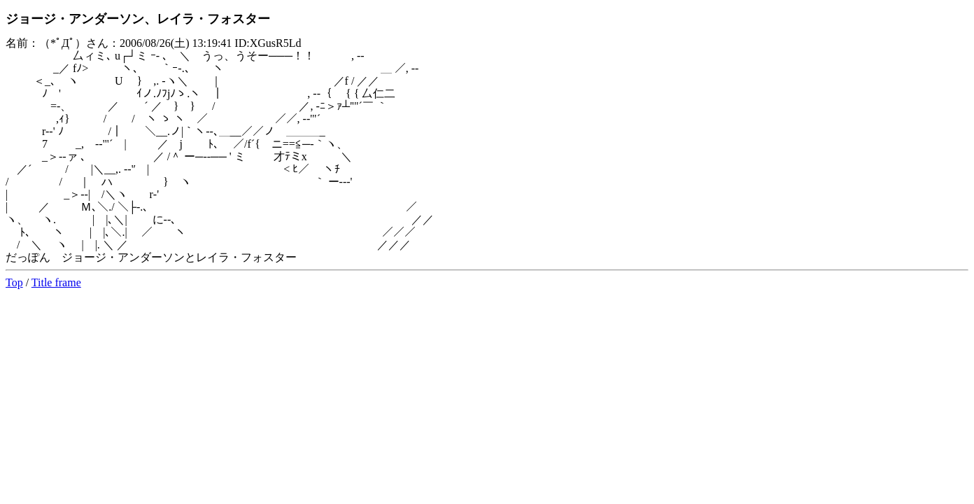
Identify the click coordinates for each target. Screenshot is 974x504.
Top (14, 282)
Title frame (56, 282)
